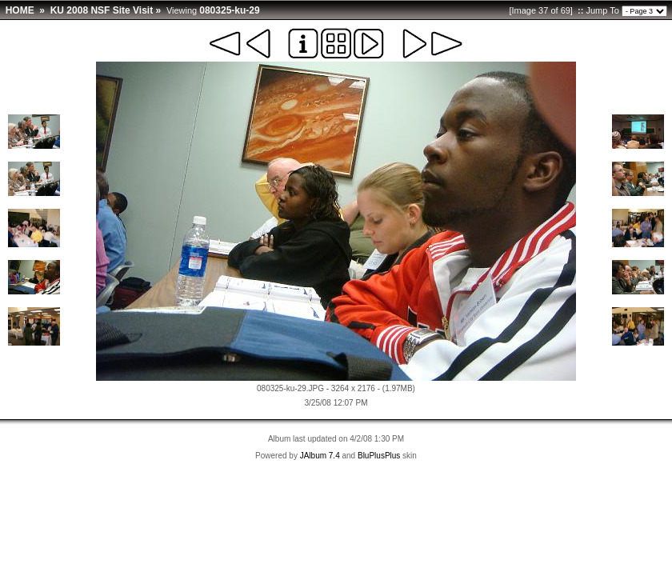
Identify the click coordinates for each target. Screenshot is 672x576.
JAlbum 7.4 (320, 455)
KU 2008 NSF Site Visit (102, 10)
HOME (20, 10)
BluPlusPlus (379, 455)
